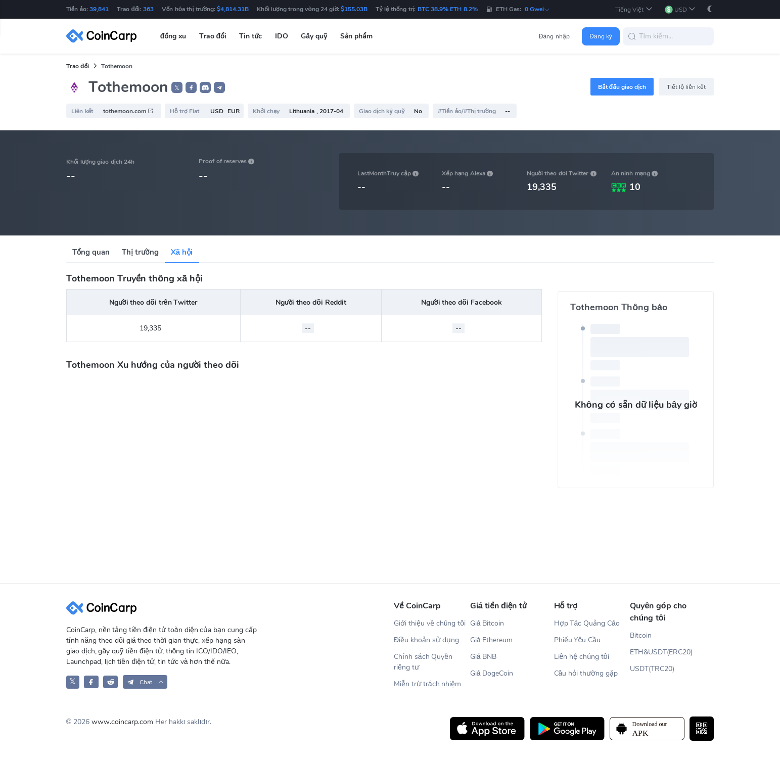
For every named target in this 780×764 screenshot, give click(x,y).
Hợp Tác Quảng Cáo (587, 623)
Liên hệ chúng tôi (581, 656)
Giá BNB (483, 656)
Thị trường (140, 252)
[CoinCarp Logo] (104, 36)
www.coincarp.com (122, 722)
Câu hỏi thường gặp (586, 673)
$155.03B (354, 9)
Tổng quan (91, 252)
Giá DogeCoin (492, 673)
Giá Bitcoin (487, 623)
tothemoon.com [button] (128, 111)
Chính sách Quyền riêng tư (423, 662)
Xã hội (182, 252)
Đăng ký (600, 36)
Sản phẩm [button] (356, 36)
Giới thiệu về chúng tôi (430, 623)
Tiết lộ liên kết (686, 87)
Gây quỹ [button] (314, 36)
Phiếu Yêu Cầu (577, 640)
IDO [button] (281, 36)
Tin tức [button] (250, 36)
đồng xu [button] (173, 36)
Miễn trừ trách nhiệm (427, 684)
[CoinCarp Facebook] (91, 682)
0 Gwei (537, 9)
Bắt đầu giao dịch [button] (622, 87)
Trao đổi (77, 66)
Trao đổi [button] (212, 36)
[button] (634, 9)
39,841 (99, 9)
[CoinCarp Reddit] (110, 682)
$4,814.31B (233, 9)
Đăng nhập (554, 36)
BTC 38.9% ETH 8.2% (448, 9)
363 (148, 9)
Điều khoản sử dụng (426, 640)
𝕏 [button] (176, 88)
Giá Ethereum (491, 640)
